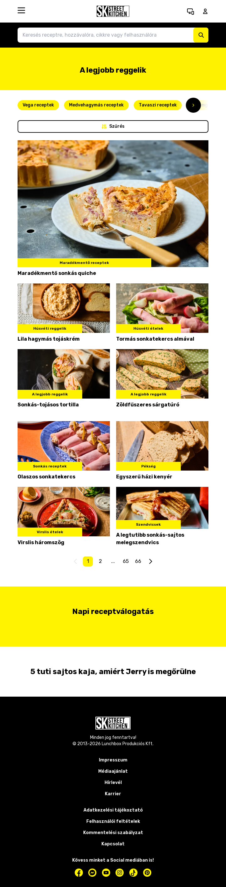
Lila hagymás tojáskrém (49, 339)
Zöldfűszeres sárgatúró (147, 405)
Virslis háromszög (41, 542)
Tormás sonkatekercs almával (155, 339)
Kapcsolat (113, 844)
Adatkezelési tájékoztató (113, 810)
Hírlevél (113, 782)
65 (126, 561)
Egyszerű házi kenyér (144, 477)
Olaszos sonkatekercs (46, 477)
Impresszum (113, 760)
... (113, 561)
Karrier (113, 794)
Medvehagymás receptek (96, 105)
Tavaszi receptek (158, 105)
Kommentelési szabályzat (113, 832)
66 (138, 561)
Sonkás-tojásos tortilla (48, 405)
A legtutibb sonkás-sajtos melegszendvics (150, 538)
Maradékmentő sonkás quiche (57, 273)
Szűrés (113, 126)
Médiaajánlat (113, 771)
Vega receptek (38, 105)
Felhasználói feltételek (113, 821)
